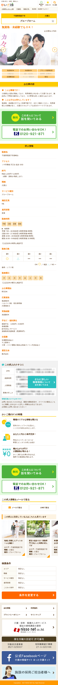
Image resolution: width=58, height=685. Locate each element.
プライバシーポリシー (12, 615)
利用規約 (34, 608)
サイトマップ (36, 615)
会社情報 (7, 608)
